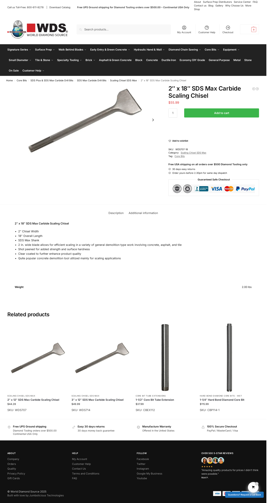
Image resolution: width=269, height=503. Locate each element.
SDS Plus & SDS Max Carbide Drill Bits (51, 80)
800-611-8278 (36, 7)
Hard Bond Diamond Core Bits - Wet (221, 396)
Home (9, 80)
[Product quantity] (172, 112)
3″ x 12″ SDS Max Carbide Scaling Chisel (97, 399)
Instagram (143, 468)
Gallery (219, 5)
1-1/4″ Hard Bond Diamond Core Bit (222, 399)
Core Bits (22, 80)
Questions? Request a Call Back (244, 494)
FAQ (74, 478)
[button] (249, 29)
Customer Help (206, 29)
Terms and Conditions (85, 473)
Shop (197, 9)
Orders (11, 464)
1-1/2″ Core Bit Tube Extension (155, 399)
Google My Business (149, 473)
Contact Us (79, 468)
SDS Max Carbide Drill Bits (91, 80)
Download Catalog (59, 7)
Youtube (142, 478)
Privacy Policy (16, 473)
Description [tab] (116, 213)
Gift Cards (13, 478)
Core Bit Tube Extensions (151, 396)
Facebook (143, 459)
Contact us (200, 5)
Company (13, 459)
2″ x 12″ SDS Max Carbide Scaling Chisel (33, 399)
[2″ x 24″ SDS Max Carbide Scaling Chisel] (257, 89)
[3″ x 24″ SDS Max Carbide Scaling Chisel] (254, 89)
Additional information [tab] (143, 213)
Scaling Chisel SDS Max (123, 80)
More (248, 5)
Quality (11, 468)
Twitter (141, 464)
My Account (184, 29)
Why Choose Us (234, 5)
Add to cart (221, 113)
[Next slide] (153, 120)
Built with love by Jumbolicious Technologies (35, 495)
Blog (210, 5)
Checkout (227, 29)
